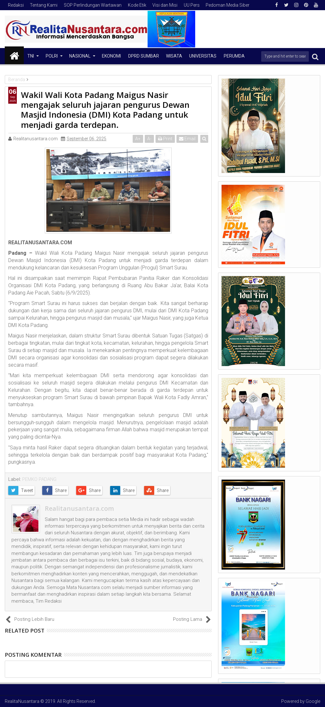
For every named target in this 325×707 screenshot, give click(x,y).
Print (165, 138)
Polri (52, 56)
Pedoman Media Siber (227, 5)
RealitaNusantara (22, 701)
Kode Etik (137, 5)
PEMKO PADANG (39, 479)
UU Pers (192, 5)
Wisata (174, 56)
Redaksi (16, 5)
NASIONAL (79, 56)
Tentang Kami (43, 5)
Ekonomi (111, 56)
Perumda (234, 56)
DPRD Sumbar (143, 56)
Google (313, 701)
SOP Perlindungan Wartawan (93, 5)
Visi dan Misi (164, 5)
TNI (30, 56)
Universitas (202, 56)
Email (187, 138)
